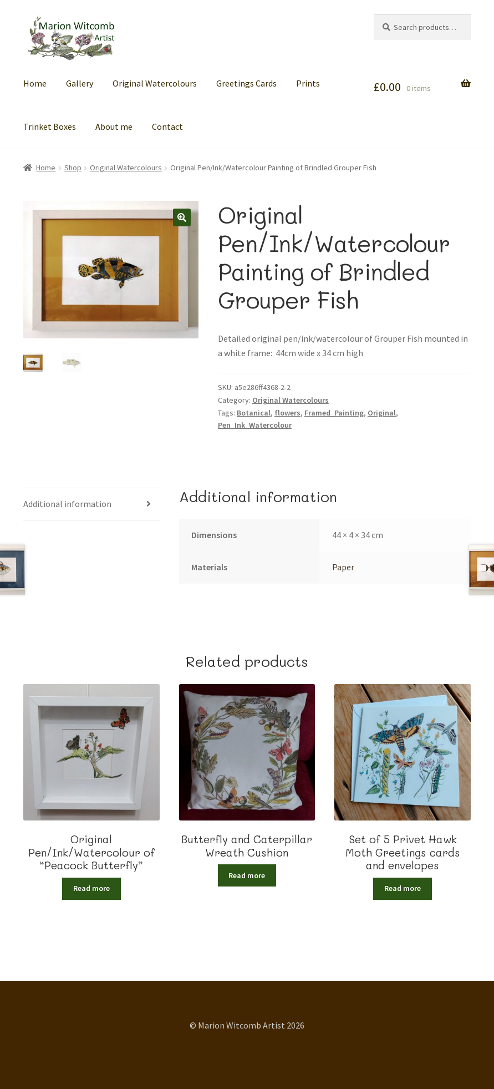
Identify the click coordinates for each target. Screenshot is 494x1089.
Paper (343, 567)
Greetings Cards (246, 83)
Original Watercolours (155, 83)
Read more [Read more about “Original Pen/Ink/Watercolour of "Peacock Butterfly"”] (91, 888)
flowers (287, 413)
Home (35, 83)
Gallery (79, 83)
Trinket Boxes (49, 126)
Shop (73, 168)
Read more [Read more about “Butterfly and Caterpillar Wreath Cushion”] (246, 875)
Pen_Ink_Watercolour (255, 425)
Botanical (254, 413)
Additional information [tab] (67, 503)
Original (382, 413)
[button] (182, 217)
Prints (308, 83)
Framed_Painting (334, 413)
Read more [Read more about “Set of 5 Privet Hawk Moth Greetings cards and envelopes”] (402, 888)
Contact (167, 126)
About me (114, 126)
